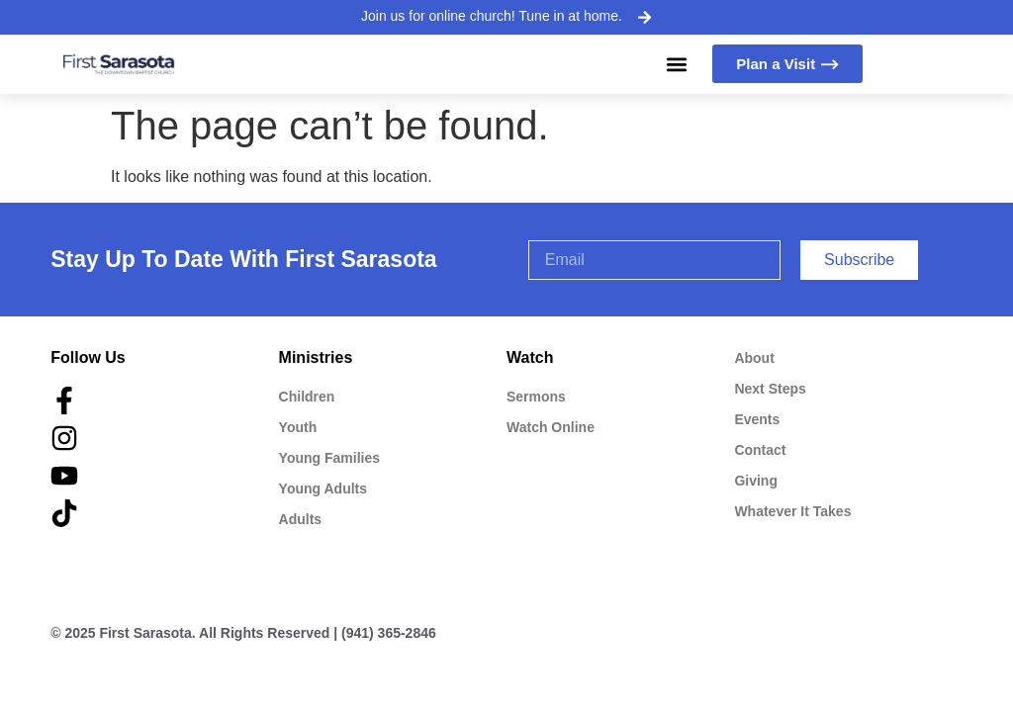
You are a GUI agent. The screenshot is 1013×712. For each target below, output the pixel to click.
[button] (676, 63)
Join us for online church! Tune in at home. (491, 16)
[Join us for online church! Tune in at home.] (644, 17)
